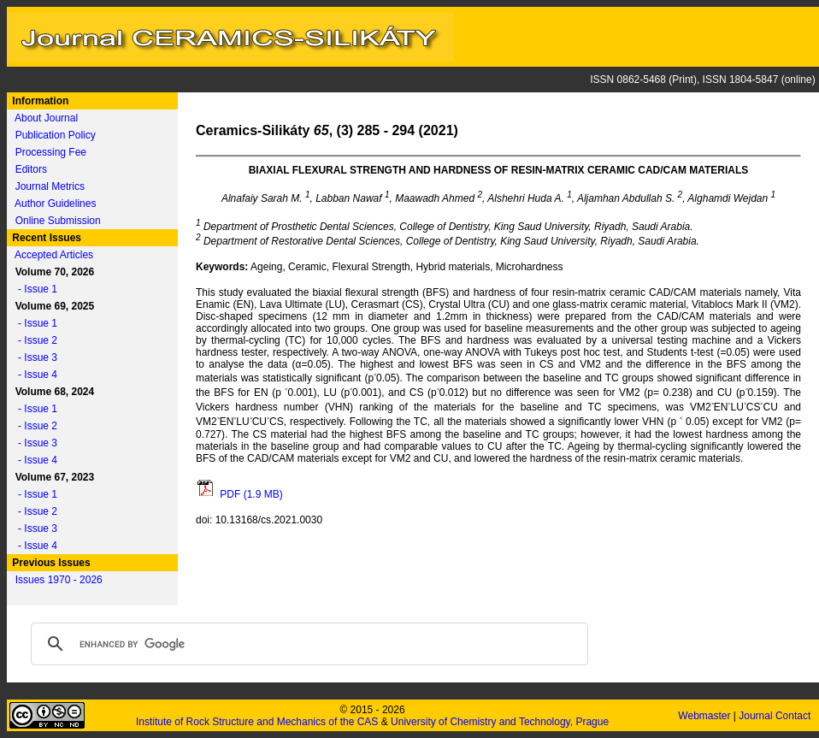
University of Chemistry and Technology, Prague (500, 722)
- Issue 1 (33, 289)
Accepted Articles (54, 255)
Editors (31, 169)
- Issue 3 (33, 357)
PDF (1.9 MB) (239, 494)
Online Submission (58, 221)
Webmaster (705, 716)
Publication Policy (55, 135)
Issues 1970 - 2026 (59, 580)
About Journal (46, 118)
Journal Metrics (50, 186)
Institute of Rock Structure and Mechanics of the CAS (257, 722)
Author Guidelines (55, 204)
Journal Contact (776, 716)
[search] (307, 644)
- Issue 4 (33, 375)
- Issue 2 (33, 340)
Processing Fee (50, 152)
